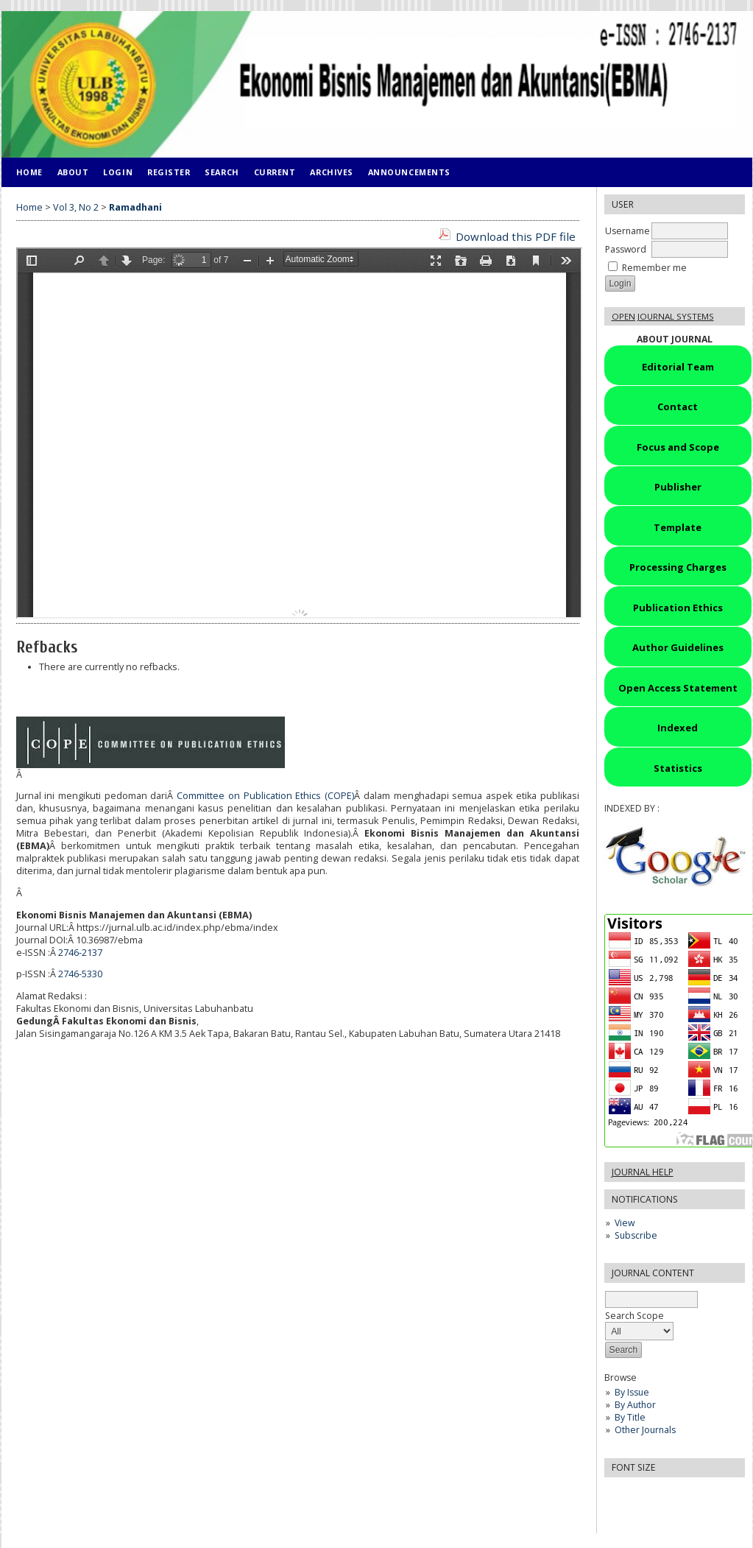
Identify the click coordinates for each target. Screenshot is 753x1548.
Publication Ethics (678, 607)
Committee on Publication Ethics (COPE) (265, 795)
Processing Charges (678, 567)
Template (677, 527)
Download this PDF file (516, 236)
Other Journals (645, 1430)
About (73, 171)
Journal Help (643, 1172)
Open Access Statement (678, 687)
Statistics (678, 768)
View (624, 1223)
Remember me (654, 267)
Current (275, 171)
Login (117, 171)
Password (625, 249)
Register (168, 171)
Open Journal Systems (663, 316)
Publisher (677, 486)
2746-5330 (80, 974)
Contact (677, 406)
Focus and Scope (678, 447)
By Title (630, 1417)
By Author (635, 1405)
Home (29, 171)
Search (221, 171)
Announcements (409, 171)
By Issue (632, 1392)
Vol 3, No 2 (76, 207)
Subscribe (636, 1235)
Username (627, 231)
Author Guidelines (678, 647)
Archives (331, 171)
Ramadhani (135, 207)
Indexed (677, 727)
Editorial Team (678, 366)
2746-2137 (80, 952)
